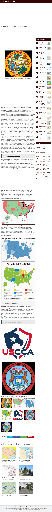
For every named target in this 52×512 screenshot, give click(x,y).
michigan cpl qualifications (30, 439)
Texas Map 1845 (42, 77)
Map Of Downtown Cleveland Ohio (42, 103)
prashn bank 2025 (37, 509)
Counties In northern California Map (42, 98)
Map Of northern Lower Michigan (9, 477)
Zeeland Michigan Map (23, 495)
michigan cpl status (4, 441)
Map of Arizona (46, 146)
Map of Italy (38, 164)
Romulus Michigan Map (24, 477)
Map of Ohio (39, 172)
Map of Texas (39, 178)
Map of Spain (39, 174)
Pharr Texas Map (42, 72)
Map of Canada (39, 152)
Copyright (25, 506)
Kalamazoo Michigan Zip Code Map (9, 460)
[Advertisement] (26, 13)
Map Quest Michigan (6, 495)
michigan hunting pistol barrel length (16, 441)
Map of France (46, 159)
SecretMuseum (8, 1)
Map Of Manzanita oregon (41, 58)
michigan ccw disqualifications (18, 439)
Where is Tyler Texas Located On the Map (42, 133)
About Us (35, 506)
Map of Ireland (46, 161)
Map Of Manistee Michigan (24, 460)
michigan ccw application (8, 439)
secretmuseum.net (5, 306)
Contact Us (21, 506)
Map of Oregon (46, 172)
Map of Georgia (39, 161)
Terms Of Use (30, 506)
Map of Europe (46, 156)
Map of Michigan (5, 28)
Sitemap (16, 506)
